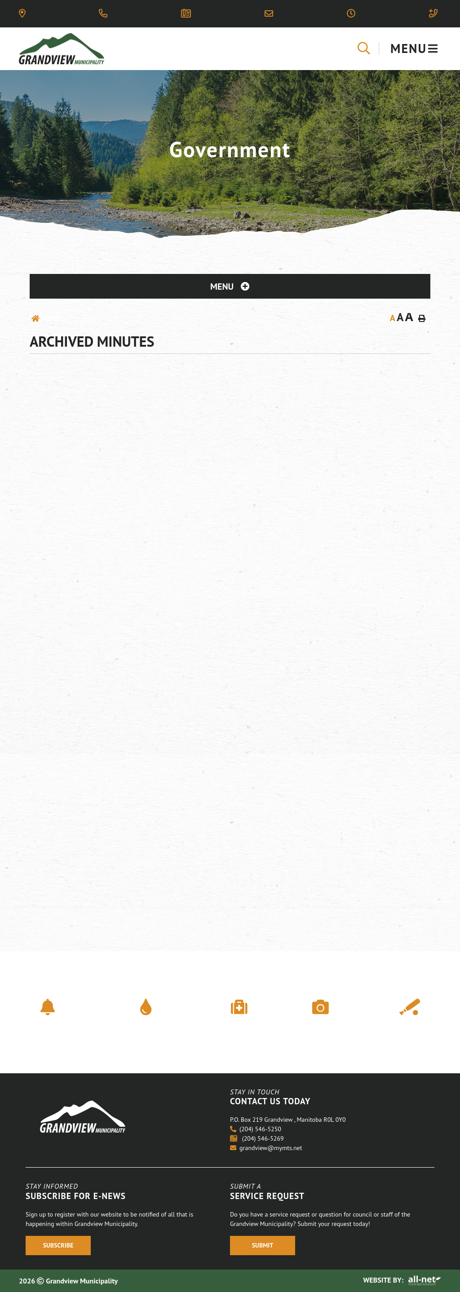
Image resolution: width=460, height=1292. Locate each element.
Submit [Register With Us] (263, 1245)
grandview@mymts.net (266, 1148)
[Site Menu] (230, 286)
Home (50, 318)
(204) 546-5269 (257, 1138)
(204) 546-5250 (255, 1129)
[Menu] (414, 48)
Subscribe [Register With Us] (58, 1245)
